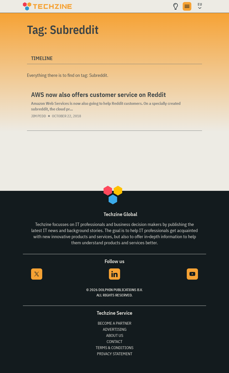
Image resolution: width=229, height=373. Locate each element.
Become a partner (114, 323)
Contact (114, 341)
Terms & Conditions (114, 347)
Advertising (114, 329)
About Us (114, 335)
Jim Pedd (38, 116)
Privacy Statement (114, 353)
